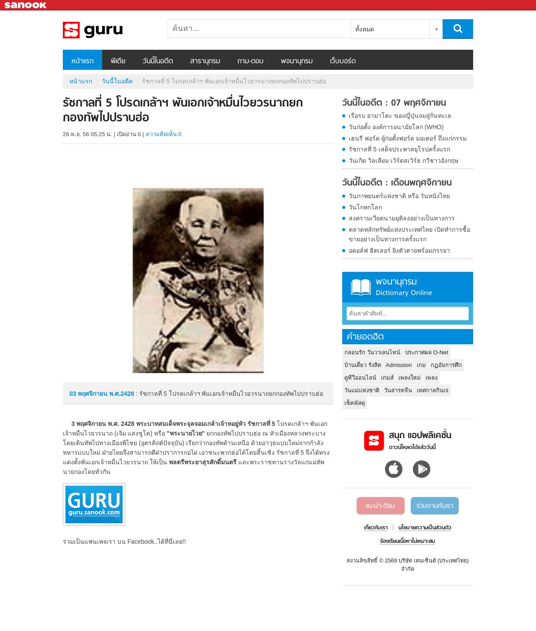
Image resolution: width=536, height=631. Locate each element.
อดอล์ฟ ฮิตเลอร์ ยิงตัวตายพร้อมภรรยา (399, 250)
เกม (421, 365)
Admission (399, 365)
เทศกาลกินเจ (433, 390)
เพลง (431, 377)
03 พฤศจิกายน (89, 393)
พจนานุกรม (297, 61)
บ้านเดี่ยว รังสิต (362, 365)
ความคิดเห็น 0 (164, 134)
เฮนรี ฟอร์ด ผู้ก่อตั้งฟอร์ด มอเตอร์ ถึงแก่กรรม (408, 138)
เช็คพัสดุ (354, 403)
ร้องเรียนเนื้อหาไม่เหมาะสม (407, 541)
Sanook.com (26, 5)
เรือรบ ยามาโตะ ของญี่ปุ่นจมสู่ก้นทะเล (400, 115)
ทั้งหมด (364, 29)
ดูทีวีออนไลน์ (360, 377)
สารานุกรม (205, 61)
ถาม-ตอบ (250, 61)
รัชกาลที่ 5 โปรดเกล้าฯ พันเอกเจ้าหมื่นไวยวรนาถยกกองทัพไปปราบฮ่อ (109, 30)
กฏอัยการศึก (446, 365)
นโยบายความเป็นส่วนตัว (425, 528)
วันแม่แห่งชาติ (361, 390)
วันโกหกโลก (365, 207)
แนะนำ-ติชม (380, 506)
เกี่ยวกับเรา (376, 528)
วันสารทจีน (398, 390)
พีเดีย (118, 61)
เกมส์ (387, 377)
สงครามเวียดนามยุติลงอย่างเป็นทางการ (402, 218)
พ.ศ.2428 (121, 393)
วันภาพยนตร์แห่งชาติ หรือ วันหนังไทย (399, 195)
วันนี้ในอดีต (158, 61)
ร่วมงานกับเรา (434, 506)
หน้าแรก (82, 61)
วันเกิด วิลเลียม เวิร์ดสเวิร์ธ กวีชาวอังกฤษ (403, 160)
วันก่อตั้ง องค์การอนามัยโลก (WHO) (396, 126)
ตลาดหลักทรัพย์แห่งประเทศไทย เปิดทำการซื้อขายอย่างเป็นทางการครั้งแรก (409, 234)
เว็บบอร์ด (343, 61)
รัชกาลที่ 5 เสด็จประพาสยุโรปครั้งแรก (399, 149)
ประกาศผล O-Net (426, 352)
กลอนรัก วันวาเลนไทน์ (372, 352)
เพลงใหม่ (410, 377)
